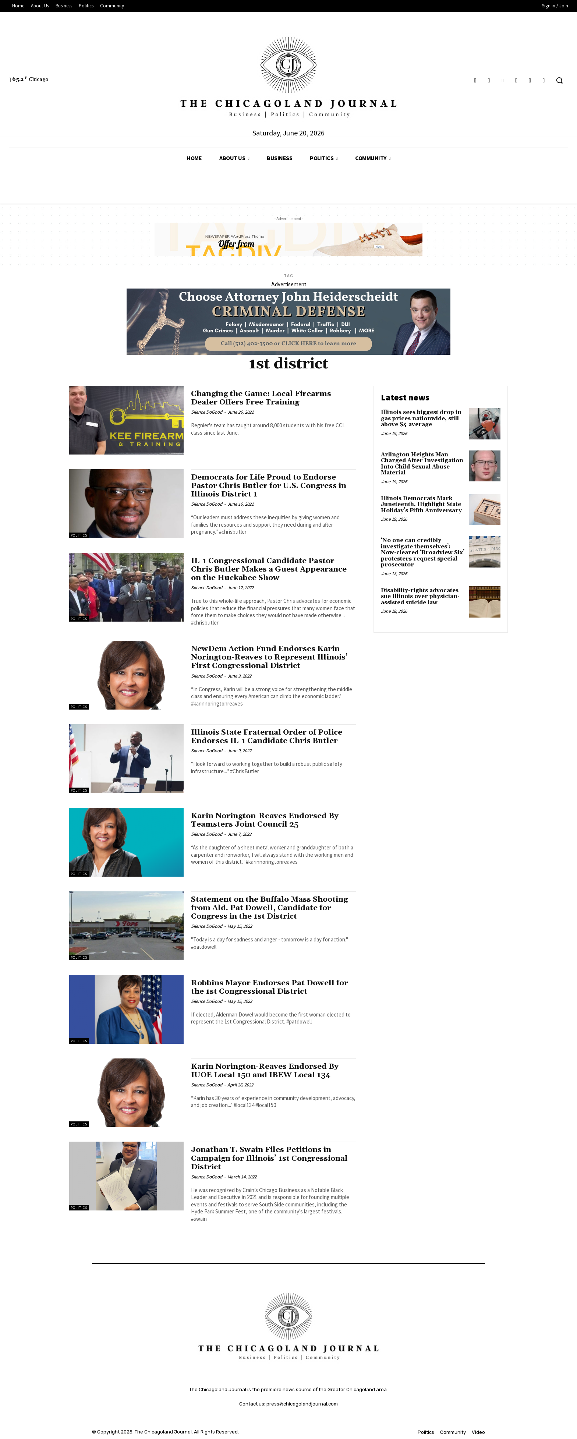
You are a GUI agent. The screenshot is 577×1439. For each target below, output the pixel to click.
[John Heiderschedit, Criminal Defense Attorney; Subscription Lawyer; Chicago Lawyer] (288, 353)
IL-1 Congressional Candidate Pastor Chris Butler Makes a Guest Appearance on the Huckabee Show (271, 569)
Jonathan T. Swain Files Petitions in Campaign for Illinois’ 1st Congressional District (271, 1158)
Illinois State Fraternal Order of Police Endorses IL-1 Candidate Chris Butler (268, 737)
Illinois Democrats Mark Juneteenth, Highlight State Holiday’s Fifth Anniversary (421, 504)
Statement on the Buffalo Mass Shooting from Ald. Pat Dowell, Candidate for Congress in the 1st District (271, 908)
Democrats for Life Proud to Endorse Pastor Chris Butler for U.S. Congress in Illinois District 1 (270, 486)
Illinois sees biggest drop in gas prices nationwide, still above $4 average (421, 418)
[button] (559, 80)
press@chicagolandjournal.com (302, 1404)
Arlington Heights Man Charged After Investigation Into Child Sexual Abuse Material (422, 464)
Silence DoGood (206, 412)
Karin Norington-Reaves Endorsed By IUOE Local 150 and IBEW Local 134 (266, 1071)
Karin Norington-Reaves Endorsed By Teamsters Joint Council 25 (266, 820)
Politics (79, 535)
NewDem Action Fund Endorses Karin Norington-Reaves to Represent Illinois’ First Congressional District (270, 657)
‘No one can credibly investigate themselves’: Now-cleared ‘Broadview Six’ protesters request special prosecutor (422, 552)
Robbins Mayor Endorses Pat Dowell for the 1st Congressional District (270, 987)
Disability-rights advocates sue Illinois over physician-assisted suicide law (420, 596)
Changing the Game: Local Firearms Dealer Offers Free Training (263, 398)
